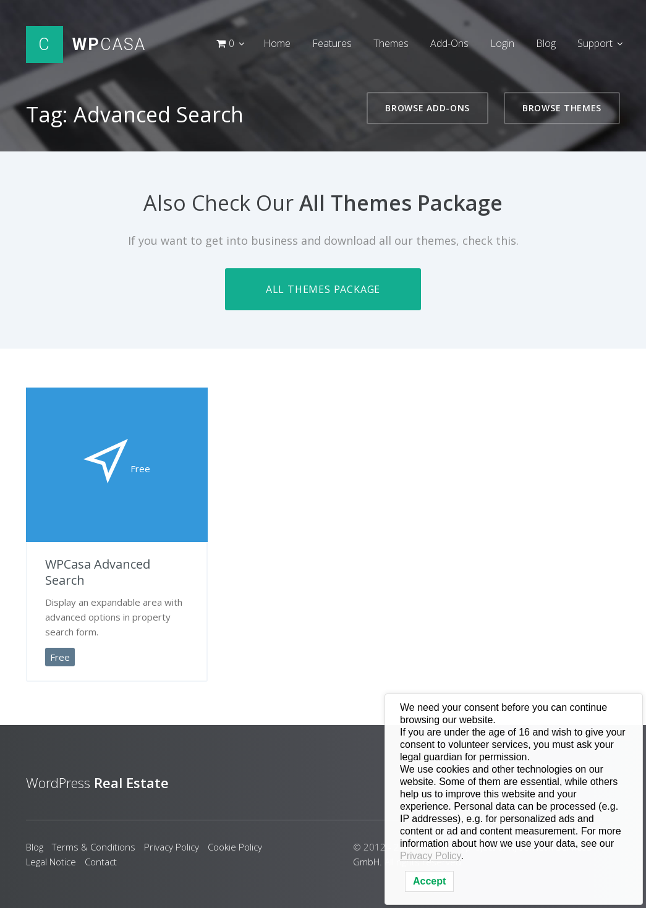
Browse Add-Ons (427, 108)
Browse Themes (561, 108)
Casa (109, 44)
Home (277, 43)
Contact (101, 861)
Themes (391, 43)
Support (595, 43)
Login (502, 43)
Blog (546, 43)
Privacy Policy (171, 847)
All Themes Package (323, 289)
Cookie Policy (235, 847)
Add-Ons (449, 43)
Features (332, 43)
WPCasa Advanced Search (97, 572)
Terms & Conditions (93, 847)
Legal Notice (51, 861)
